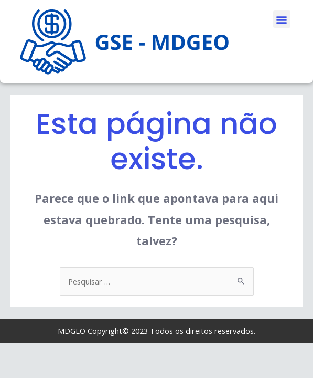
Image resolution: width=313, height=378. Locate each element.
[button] (281, 19)
